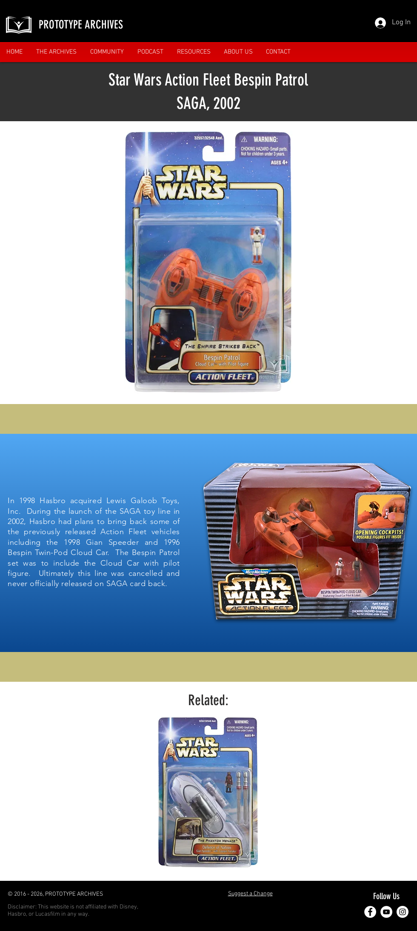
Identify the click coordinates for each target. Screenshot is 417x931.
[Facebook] (370, 912)
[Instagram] (402, 912)
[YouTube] (386, 912)
